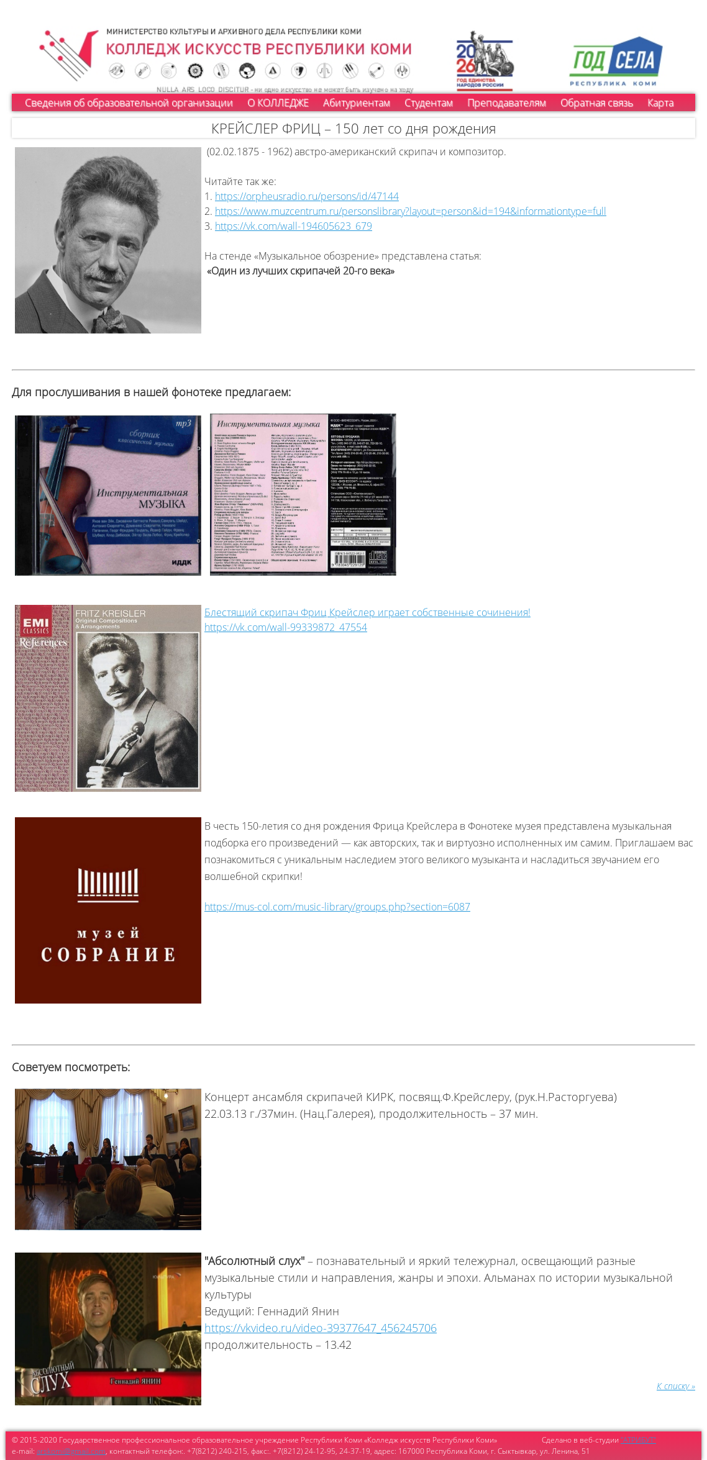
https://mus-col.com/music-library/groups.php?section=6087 (337, 907)
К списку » (676, 1386)
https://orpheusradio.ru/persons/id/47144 (307, 196)
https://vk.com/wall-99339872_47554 (285, 627)
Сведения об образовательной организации (129, 102)
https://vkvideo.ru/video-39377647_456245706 (320, 1327)
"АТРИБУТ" (638, 1440)
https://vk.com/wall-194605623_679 (293, 226)
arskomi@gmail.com (71, 1451)
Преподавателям (506, 102)
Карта (660, 102)
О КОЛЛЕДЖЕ (278, 102)
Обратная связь (596, 102)
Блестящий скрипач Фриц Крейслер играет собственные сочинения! (367, 612)
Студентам (428, 102)
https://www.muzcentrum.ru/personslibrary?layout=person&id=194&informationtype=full (410, 211)
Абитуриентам (356, 102)
